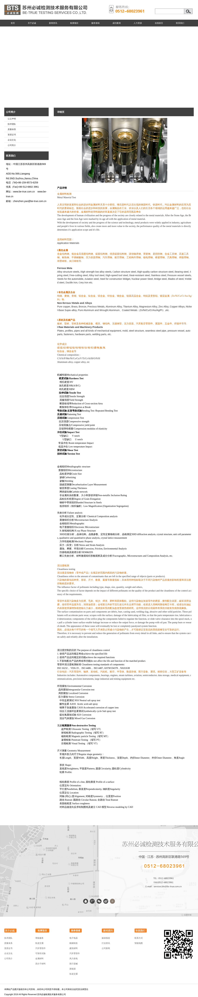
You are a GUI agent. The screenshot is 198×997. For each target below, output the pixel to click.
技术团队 (12, 124)
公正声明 (12, 119)
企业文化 (12, 140)
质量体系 (12, 129)
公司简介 (11, 112)
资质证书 (12, 134)
